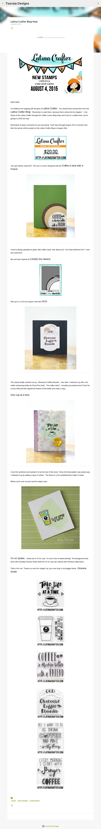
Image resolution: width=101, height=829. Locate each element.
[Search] (32, 3)
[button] (12, 28)
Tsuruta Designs (17, 3)
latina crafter (34, 800)
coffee (13, 800)
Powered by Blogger (50, 826)
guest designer (23, 800)
